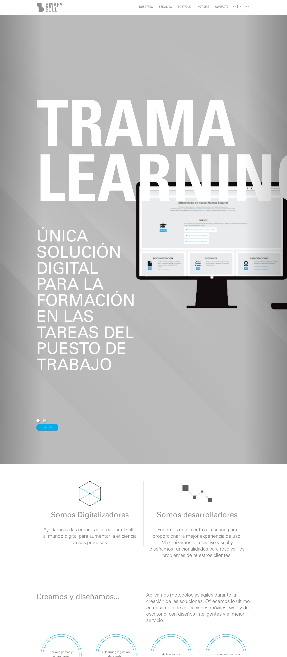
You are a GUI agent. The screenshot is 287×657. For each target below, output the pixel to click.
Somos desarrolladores (197, 515)
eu (247, 6)
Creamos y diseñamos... (78, 597)
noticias (203, 7)
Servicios (165, 7)
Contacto (222, 7)
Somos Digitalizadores (90, 515)
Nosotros (146, 7)
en (240, 6)
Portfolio (184, 7)
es (234, 6)
